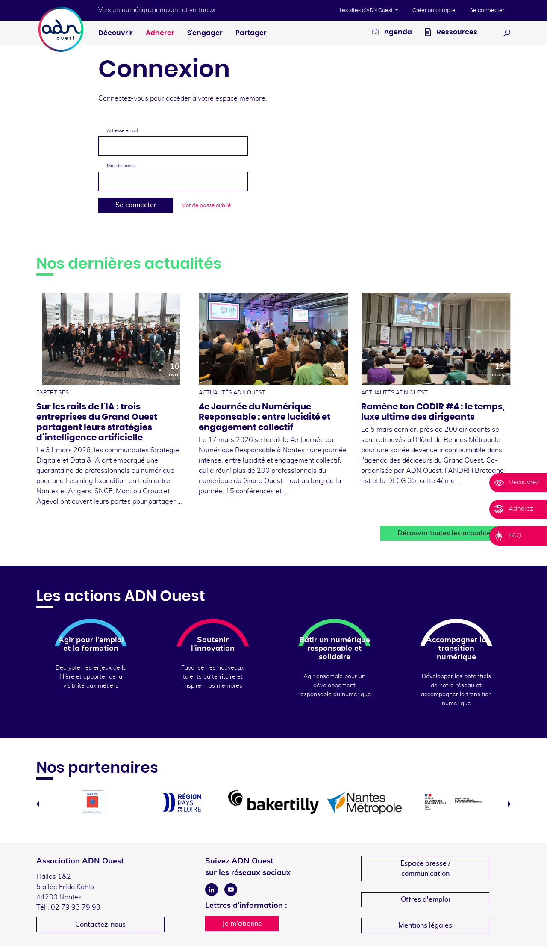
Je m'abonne (242, 923)
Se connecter (487, 10)
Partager (251, 33)
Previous (37, 804)
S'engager (205, 33)
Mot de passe (121, 165)
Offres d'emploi (425, 899)
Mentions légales (425, 925)
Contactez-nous (100, 924)
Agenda (392, 33)
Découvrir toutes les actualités (445, 533)
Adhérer (160, 33)
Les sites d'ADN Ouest (367, 10)
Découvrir (115, 33)
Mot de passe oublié (206, 205)
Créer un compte (434, 10)
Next (509, 804)
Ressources (451, 33)
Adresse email (122, 130)
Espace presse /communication (425, 868)
